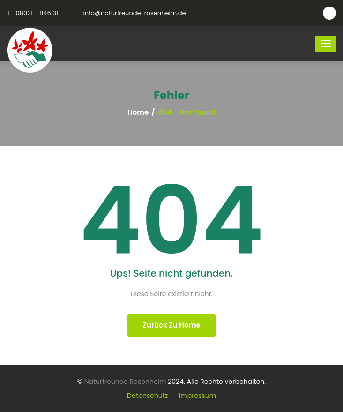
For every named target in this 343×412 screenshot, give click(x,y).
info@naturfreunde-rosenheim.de (134, 12)
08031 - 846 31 (37, 12)
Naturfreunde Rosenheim (125, 381)
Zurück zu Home (171, 325)
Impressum (197, 395)
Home (138, 112)
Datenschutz (147, 395)
